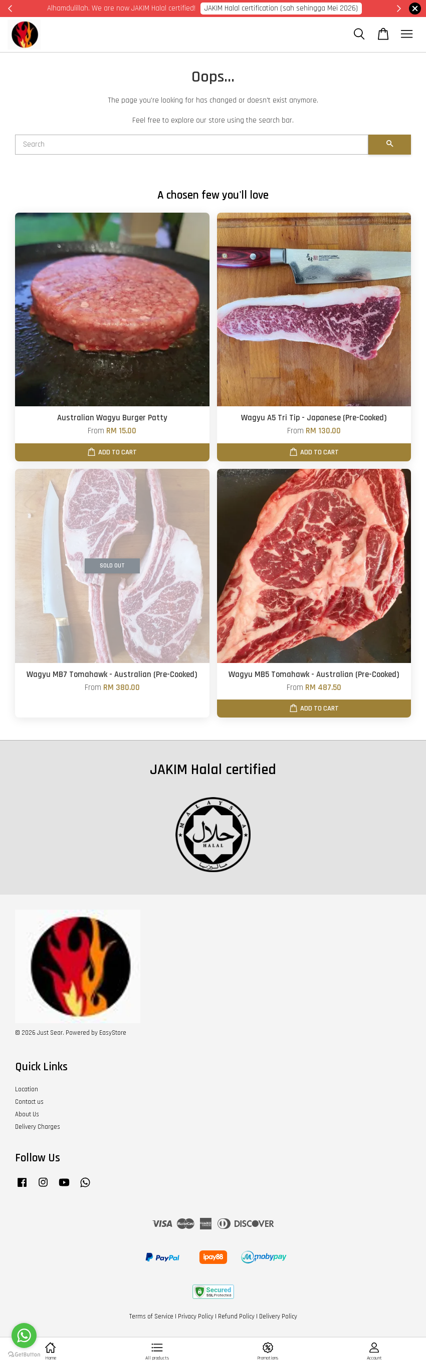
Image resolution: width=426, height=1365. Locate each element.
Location (26, 1089)
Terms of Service (151, 1316)
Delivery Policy (278, 1316)
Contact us (29, 1102)
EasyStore (112, 1033)
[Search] (191, 145)
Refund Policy (236, 1316)
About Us (27, 1114)
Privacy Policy (196, 1316)
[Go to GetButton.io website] (24, 1354)
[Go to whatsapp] (24, 1335)
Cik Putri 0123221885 (339, 8)
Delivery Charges (37, 1127)
